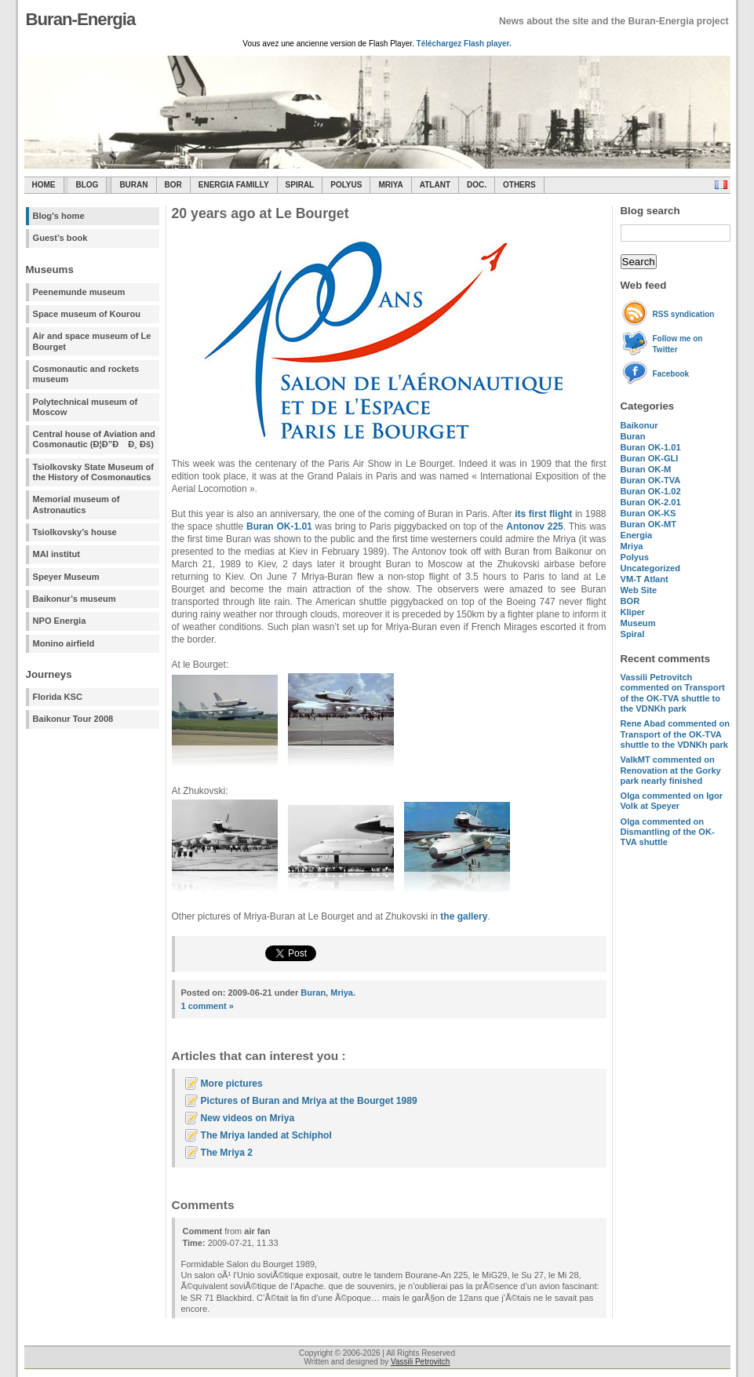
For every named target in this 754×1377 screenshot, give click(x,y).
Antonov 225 (534, 526)
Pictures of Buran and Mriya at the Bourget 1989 (309, 1100)
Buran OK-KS (648, 513)
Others (519, 184)
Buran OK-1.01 (651, 447)
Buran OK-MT (649, 524)
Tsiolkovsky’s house (75, 532)
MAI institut (56, 554)
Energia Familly (234, 184)
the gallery (463, 916)
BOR (173, 184)
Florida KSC (58, 696)
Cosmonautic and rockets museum (86, 374)
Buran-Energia (81, 19)
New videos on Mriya (248, 1118)
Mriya (390, 184)
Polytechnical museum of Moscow (85, 407)
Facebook (671, 374)
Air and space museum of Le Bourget (92, 341)
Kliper (633, 612)
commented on (673, 692)
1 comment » (207, 1006)
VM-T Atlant (644, 579)
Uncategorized (650, 568)
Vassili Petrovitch (420, 1361)
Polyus (346, 184)
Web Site (639, 590)
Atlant (435, 184)
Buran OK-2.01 (651, 502)
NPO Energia (59, 620)
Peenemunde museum (79, 292)
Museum (638, 623)
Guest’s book (60, 237)
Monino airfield (64, 643)
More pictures (232, 1083)
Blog (87, 184)
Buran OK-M (646, 469)
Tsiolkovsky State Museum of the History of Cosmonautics (94, 472)
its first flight (543, 513)
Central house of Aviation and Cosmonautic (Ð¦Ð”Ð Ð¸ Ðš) (94, 439)
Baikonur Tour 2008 (73, 718)
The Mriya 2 (227, 1152)
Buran (133, 184)
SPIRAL (300, 184)
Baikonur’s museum (74, 598)
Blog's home (59, 215)
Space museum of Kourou (86, 314)
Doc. (476, 184)
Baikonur (639, 425)
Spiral (633, 634)
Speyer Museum (66, 576)
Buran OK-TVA (651, 480)
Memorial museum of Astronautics (76, 504)
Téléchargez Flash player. (464, 43)
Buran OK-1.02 (651, 491)
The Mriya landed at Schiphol (266, 1135)
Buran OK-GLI (650, 458)
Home (44, 184)
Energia (637, 535)
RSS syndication (684, 314)
